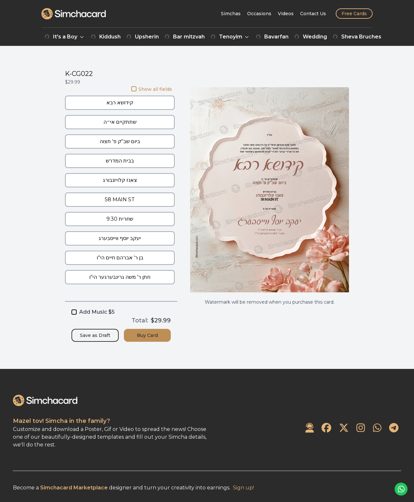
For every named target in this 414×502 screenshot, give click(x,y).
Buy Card (147, 335)
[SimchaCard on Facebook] (326, 428)
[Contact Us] (313, 13)
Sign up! (243, 488)
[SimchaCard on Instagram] (360, 428)
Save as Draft (95, 335)
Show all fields (151, 89)
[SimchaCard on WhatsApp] (377, 428)
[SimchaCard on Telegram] (394, 428)
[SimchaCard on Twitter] (343, 428)
